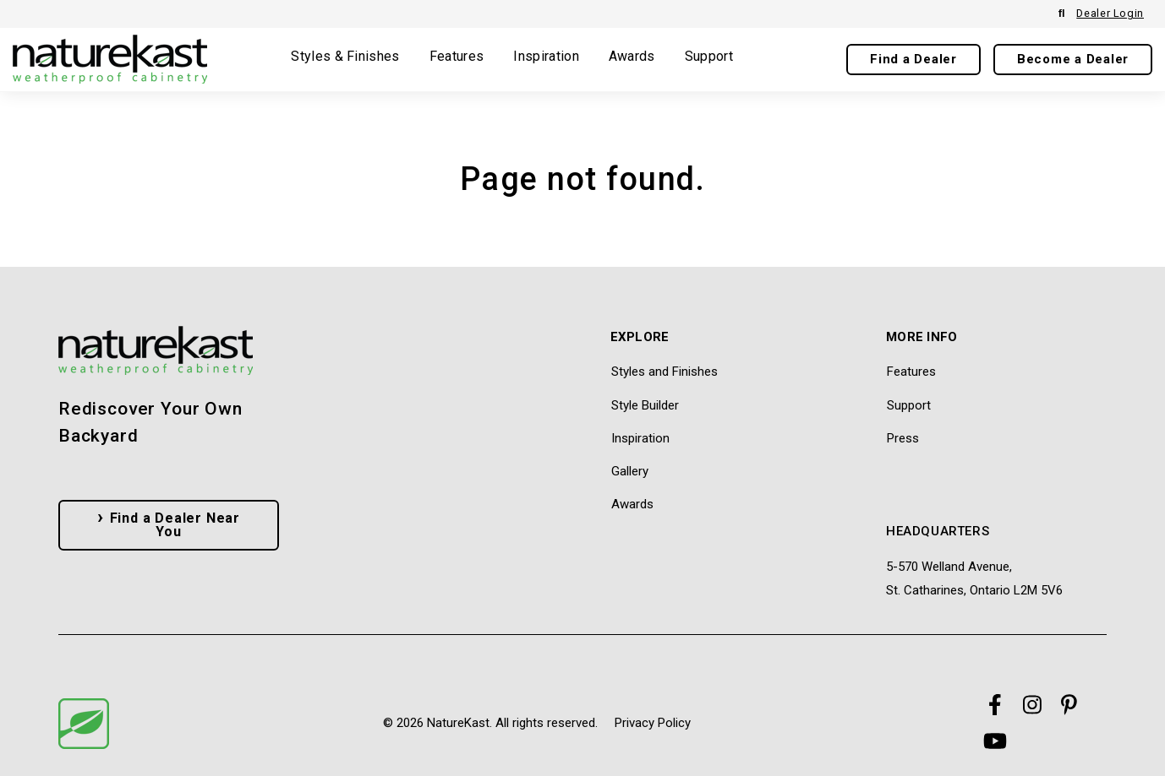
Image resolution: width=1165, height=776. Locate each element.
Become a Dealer (1073, 59)
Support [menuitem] (909, 405)
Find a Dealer (913, 59)
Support (709, 57)
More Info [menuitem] (922, 338)
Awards (632, 57)
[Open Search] (1061, 13)
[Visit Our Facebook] (995, 705)
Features (456, 57)
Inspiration (546, 57)
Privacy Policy (653, 722)
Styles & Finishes (345, 57)
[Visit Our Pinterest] (1069, 705)
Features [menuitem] (911, 371)
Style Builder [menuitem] (645, 405)
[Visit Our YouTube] (995, 740)
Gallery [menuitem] (629, 471)
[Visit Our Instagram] (1032, 705)
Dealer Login (1110, 13)
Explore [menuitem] (640, 338)
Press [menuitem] (903, 438)
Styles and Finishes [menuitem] (664, 371)
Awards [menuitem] (632, 504)
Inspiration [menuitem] (640, 438)
